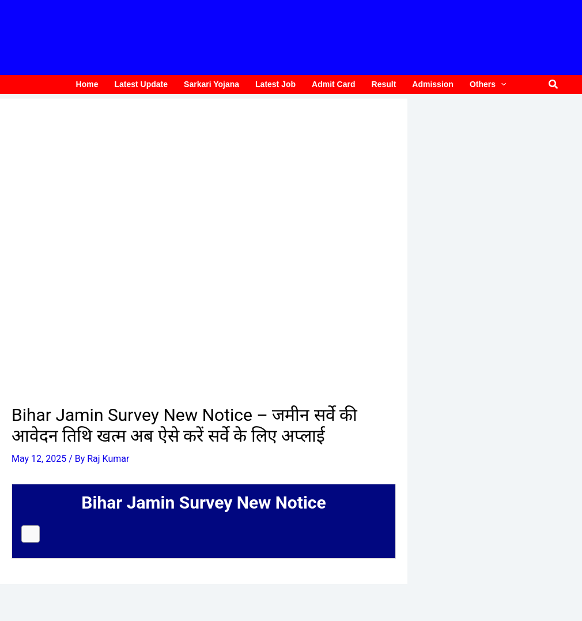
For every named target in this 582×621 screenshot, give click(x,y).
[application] (501, 84)
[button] (554, 84)
